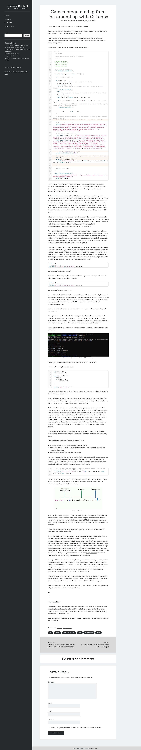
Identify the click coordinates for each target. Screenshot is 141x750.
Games (59, 628)
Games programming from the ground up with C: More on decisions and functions (61, 645)
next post (55, 621)
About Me (8, 19)
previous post (56, 38)
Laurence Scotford (17, 6)
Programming (67, 628)
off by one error (91, 553)
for (50, 632)
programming (89, 632)
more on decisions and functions (70, 33)
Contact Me (9, 23)
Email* (50, 711)
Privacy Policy (9, 26)
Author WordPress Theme (80, 748)
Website (50, 719)
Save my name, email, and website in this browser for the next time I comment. (76, 728)
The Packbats (8, 71)
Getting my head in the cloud (12, 53)
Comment (51, 682)
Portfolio (8, 16)
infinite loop (62, 431)
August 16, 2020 (89, 20)
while (98, 632)
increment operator (69, 632)
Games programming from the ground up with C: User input (95, 645)
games (57, 632)
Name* (50, 703)
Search (6, 33)
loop (80, 632)
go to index (84, 26)
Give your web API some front (12, 56)
